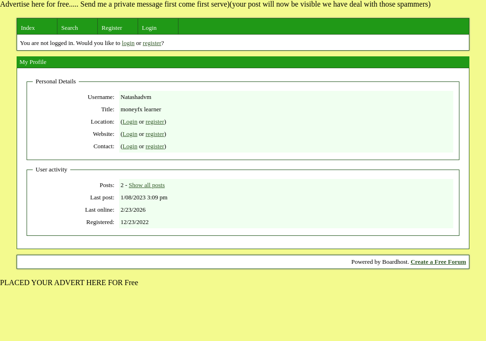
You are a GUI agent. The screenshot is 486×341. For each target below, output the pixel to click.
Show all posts (147, 184)
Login (149, 27)
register (152, 42)
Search (69, 27)
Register (112, 27)
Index (28, 27)
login (128, 42)
